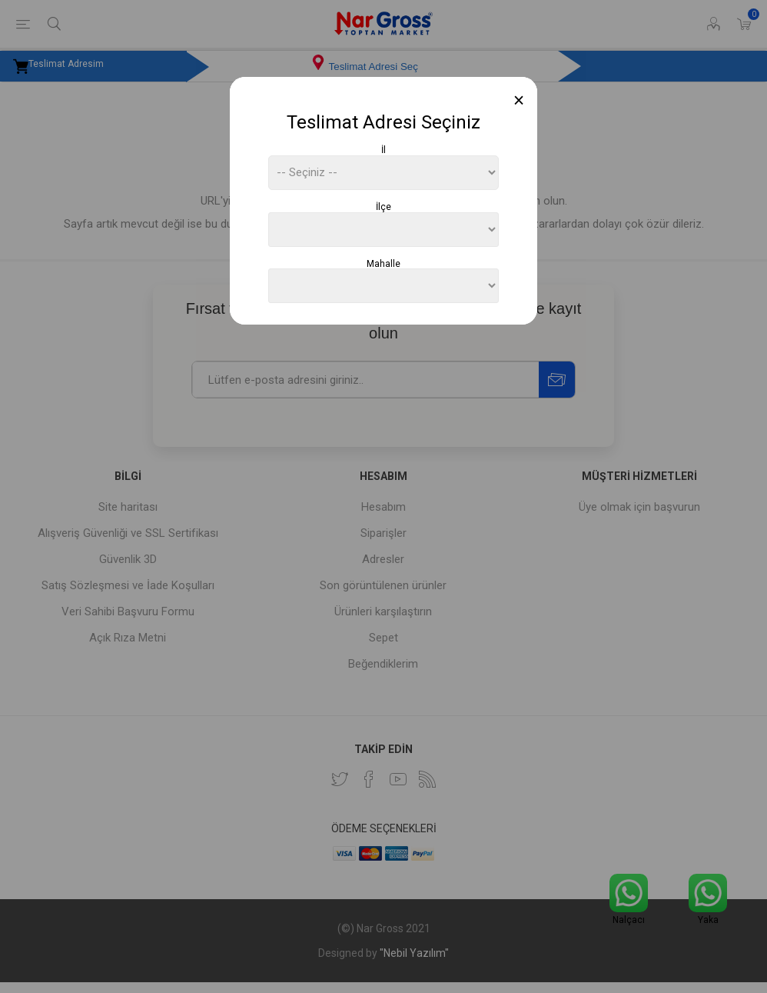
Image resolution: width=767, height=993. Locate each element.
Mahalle (383, 263)
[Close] (519, 100)
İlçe (383, 207)
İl (383, 150)
